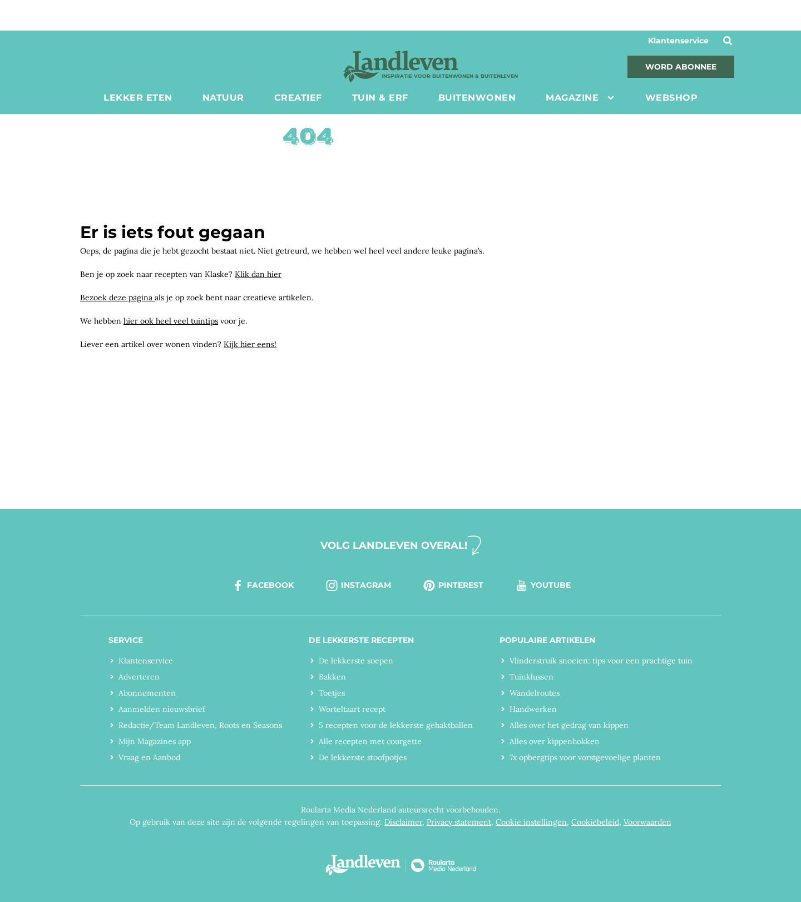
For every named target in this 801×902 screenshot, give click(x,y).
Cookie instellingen (531, 822)
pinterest (452, 585)
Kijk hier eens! (250, 344)
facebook (262, 585)
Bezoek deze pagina (117, 298)
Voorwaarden (647, 822)
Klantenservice (678, 40)
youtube (543, 585)
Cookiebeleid (595, 822)
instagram (358, 585)
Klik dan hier (258, 274)
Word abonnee (680, 67)
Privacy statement (459, 822)
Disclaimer (403, 822)
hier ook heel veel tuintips (170, 321)
